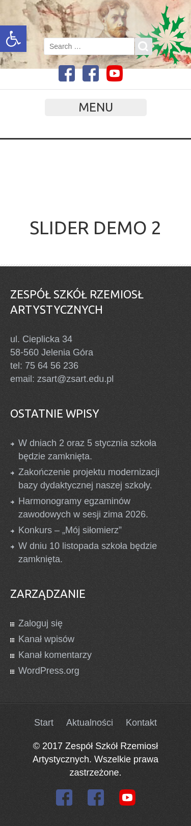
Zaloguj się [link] (40, 623)
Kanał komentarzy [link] (55, 655)
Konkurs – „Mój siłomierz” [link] (70, 530)
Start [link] (43, 723)
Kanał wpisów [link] (46, 639)
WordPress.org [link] (48, 671)
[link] (13, 38)
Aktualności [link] (89, 723)
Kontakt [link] (141, 723)
